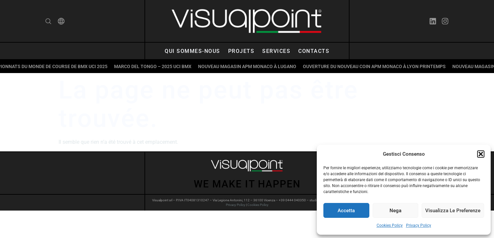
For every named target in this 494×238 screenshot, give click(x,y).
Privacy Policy (418, 225)
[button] (480, 154)
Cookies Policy (390, 225)
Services (276, 51)
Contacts (313, 51)
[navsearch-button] (48, 22)
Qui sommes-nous (192, 51)
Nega (395, 211)
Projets (241, 51)
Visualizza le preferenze (452, 211)
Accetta (346, 211)
